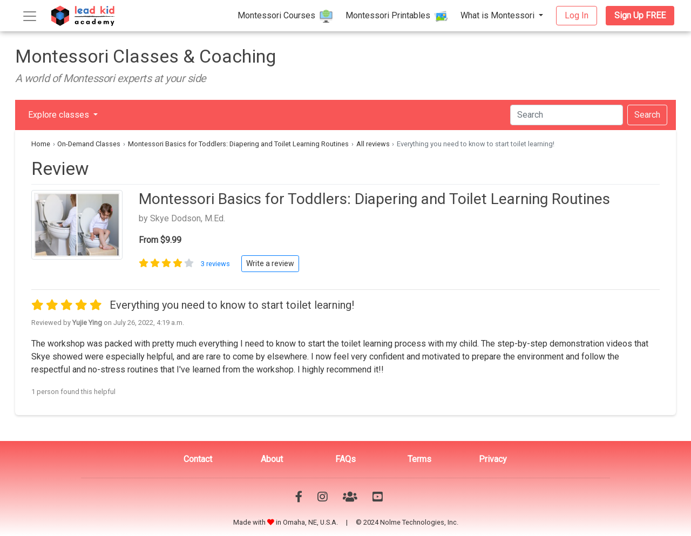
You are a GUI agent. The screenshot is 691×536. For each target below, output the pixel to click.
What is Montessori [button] (498, 15)
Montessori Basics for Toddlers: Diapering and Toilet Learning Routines (238, 144)
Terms (419, 459)
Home (40, 144)
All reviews (373, 144)
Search (647, 115)
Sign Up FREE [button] (640, 15)
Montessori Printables (397, 16)
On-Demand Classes (88, 144)
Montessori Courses (285, 16)
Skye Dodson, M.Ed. (187, 218)
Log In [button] (576, 15)
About (272, 459)
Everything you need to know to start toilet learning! (232, 304)
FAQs (345, 459)
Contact (198, 459)
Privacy (493, 459)
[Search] (566, 115)
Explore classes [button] (59, 115)
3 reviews (216, 264)
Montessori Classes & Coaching (145, 56)
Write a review (270, 263)
